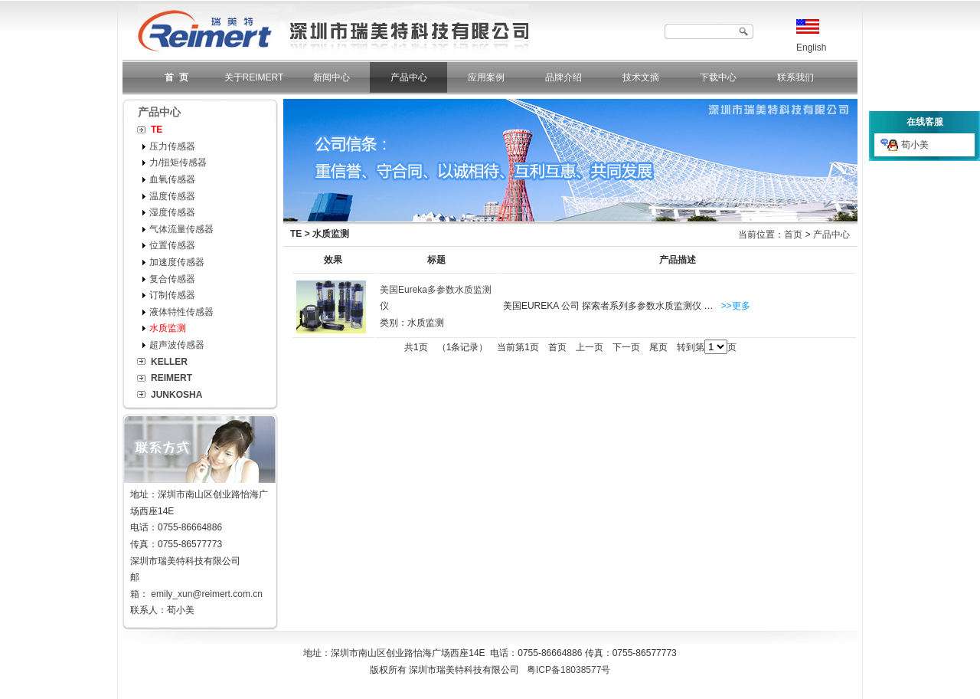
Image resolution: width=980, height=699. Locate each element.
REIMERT (171, 377)
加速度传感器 (176, 262)
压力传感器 (172, 146)
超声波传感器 (176, 345)
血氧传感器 (172, 179)
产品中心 (408, 77)
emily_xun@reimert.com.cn (207, 594)
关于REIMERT (254, 77)
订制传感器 (172, 295)
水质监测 (167, 328)
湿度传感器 (172, 212)
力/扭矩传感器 (178, 162)
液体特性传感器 (181, 312)
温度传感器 (172, 196)
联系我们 (795, 77)
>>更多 (735, 305)
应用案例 (486, 77)
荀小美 (904, 144)
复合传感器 (172, 279)
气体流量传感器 (181, 229)
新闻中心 (331, 77)
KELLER (169, 361)
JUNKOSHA (176, 394)
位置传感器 (172, 245)
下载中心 (718, 77)
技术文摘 (640, 77)
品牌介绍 (563, 77)
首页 (793, 234)
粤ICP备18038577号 (568, 670)
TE (156, 129)
